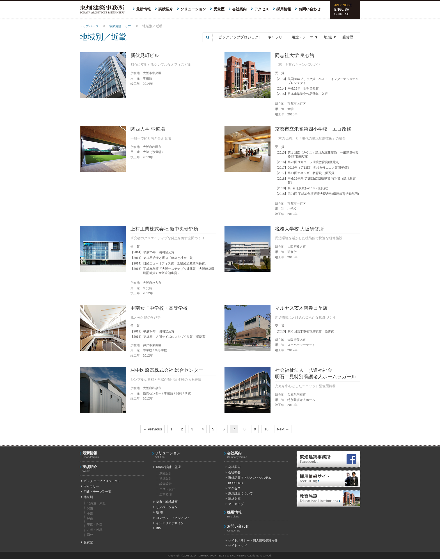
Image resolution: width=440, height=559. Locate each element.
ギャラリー (277, 37)
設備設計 (165, 483)
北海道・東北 (96, 503)
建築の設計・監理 (167, 467)
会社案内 (239, 9)
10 (266, 429)
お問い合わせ (309, 9)
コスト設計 (167, 489)
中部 (90, 513)
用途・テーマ (305, 37)
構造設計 (165, 478)
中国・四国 (94, 524)
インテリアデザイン (168, 523)
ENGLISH (341, 10)
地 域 (330, 37)
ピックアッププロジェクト (240, 37)
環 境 (158, 512)
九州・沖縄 (94, 529)
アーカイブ (235, 504)
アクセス (261, 9)
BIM (157, 528)
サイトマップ (236, 545)
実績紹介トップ (120, 26)
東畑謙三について (239, 493)
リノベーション (165, 507)
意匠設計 (165, 473)
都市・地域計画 (165, 501)
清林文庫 (233, 498)
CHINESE (341, 14)
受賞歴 (219, 9)
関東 (90, 508)
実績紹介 (165, 9)
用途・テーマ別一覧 (96, 491)
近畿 (90, 519)
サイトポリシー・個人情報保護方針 (252, 540)
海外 (90, 534)
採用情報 (283, 9)
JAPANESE (343, 5)
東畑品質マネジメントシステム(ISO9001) (247, 480)
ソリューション (193, 9)
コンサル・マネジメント (171, 517)
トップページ (89, 26)
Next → (283, 429)
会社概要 (233, 472)
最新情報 (143, 9)
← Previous (152, 429)
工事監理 (165, 494)
